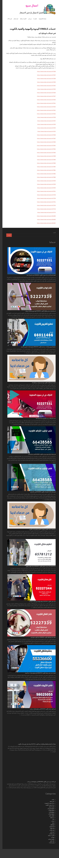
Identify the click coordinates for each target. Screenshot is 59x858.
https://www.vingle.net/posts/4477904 (45, 145)
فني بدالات (8, 18)
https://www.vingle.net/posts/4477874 (45, 191)
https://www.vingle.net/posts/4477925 (45, 99)
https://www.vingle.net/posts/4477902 (45, 149)
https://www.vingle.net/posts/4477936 (45, 78)
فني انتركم (14, 18)
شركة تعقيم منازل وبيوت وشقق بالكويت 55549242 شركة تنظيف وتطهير (39, 566)
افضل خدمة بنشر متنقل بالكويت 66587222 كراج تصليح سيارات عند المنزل (39, 674)
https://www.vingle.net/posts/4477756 (45, 198)
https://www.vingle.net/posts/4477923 (45, 106)
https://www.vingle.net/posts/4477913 (45, 127)
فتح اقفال (51, 827)
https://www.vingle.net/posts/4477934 (45, 85)
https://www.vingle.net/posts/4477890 (45, 163)
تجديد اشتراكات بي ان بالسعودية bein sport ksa (44, 418)
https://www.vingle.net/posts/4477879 (45, 180)
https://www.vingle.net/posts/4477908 (45, 134)
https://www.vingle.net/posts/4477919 (45, 117)
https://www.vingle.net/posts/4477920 (45, 113)
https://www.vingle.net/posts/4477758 (45, 194)
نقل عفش (51, 843)
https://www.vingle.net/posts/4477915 (45, 124)
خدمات (51, 824)
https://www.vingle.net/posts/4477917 (45, 120)
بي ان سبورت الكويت (48, 808)
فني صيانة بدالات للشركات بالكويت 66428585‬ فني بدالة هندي (41, 491)
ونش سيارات (50, 845)
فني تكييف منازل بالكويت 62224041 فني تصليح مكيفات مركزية (41, 710)
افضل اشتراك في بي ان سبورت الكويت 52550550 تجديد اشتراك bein (39, 275)
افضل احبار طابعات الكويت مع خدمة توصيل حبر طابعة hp (42, 382)
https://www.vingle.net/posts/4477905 (45, 142)
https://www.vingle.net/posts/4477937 (45, 75)
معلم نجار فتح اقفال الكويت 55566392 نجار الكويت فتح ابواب (41, 637)
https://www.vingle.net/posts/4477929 (45, 92)
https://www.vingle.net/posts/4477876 (45, 184)
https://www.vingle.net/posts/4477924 (45, 103)
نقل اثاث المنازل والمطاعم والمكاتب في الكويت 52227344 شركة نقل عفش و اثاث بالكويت (35, 746)
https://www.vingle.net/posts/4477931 (45, 89)
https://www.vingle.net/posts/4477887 (45, 166)
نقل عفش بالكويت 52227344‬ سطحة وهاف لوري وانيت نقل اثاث (41, 601)
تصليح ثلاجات (50, 815)
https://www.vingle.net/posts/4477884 (45, 170)
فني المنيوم (50, 829)
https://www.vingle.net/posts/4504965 (45, 216)
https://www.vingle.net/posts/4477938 (45, 71)
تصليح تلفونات (50, 813)
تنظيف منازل (50, 818)
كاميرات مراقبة (22, 18)
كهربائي (51, 840)
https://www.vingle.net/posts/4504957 (45, 223)
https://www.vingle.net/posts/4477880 (45, 177)
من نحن (28, 18)
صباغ (52, 825)
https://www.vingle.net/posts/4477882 (45, 173)
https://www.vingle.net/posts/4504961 (45, 219)
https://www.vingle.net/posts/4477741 (45, 212)
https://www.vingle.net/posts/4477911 (45, 131)
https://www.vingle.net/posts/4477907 (45, 138)
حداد (52, 822)
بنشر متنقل (50, 804)
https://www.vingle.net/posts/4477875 (45, 187)
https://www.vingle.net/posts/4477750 (45, 205)
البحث (53, 232)
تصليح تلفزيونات (49, 811)
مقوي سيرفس (50, 842)
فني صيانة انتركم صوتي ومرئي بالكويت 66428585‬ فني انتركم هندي (40, 454)
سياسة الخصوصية (41, 18)
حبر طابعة (51, 820)
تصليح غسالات (50, 817)
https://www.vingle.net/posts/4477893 (45, 159)
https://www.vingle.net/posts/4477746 (45, 209)
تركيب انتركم (50, 809)
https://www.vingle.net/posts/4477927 (45, 96)
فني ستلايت (50, 833)
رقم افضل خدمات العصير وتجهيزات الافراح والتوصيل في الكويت (41, 529)
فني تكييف (51, 831)
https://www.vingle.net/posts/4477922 (45, 110)
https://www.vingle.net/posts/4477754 (45, 201)
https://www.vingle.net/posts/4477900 (45, 152)
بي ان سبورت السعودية (48, 806)
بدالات (51, 802)
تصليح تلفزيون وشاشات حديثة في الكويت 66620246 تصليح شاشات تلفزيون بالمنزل (36, 346)
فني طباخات (50, 836)
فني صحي (51, 834)
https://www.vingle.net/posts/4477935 (45, 82)
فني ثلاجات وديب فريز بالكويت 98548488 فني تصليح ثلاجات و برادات (40, 784)
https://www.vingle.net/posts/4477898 (45, 156)
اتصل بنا (33, 18)
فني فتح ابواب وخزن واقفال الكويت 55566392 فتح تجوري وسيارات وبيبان (39, 311)
